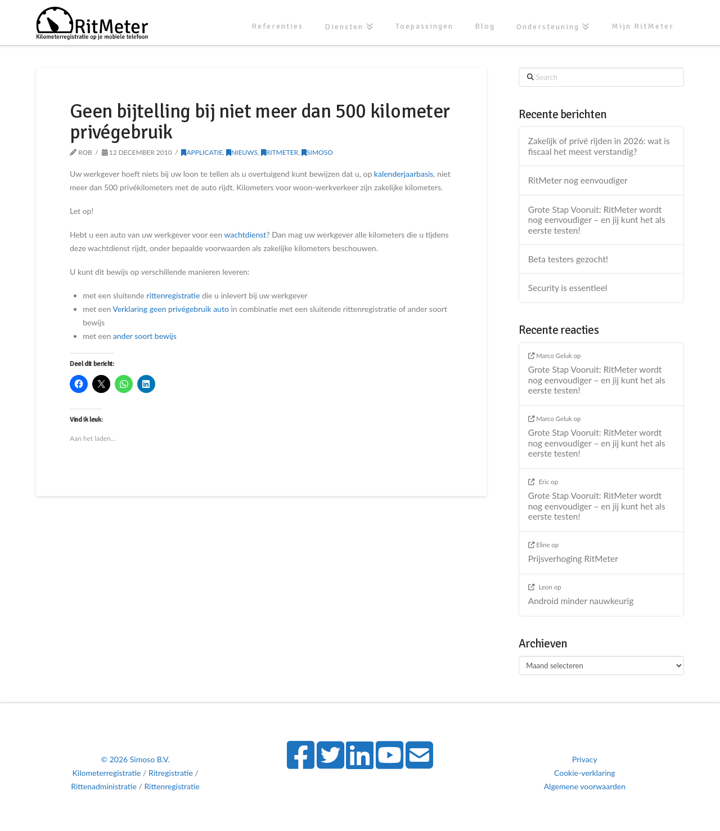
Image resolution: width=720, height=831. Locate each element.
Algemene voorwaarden (585, 786)
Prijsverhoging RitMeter (573, 558)
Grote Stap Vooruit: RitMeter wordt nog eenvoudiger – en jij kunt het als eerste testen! (596, 219)
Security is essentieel (568, 288)
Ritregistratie (170, 773)
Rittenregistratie (172, 786)
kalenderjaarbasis (404, 173)
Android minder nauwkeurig (580, 601)
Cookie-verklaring (584, 773)
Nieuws (242, 152)
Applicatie (202, 152)
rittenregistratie (173, 295)
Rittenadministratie (104, 786)
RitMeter (280, 152)
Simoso (317, 152)
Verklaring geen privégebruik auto (170, 309)
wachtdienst (245, 234)
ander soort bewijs (145, 336)
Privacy (584, 759)
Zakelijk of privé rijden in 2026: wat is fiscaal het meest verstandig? (599, 146)
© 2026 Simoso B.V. (135, 759)
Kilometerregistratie (107, 773)
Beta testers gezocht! (568, 259)
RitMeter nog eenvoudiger (578, 180)
